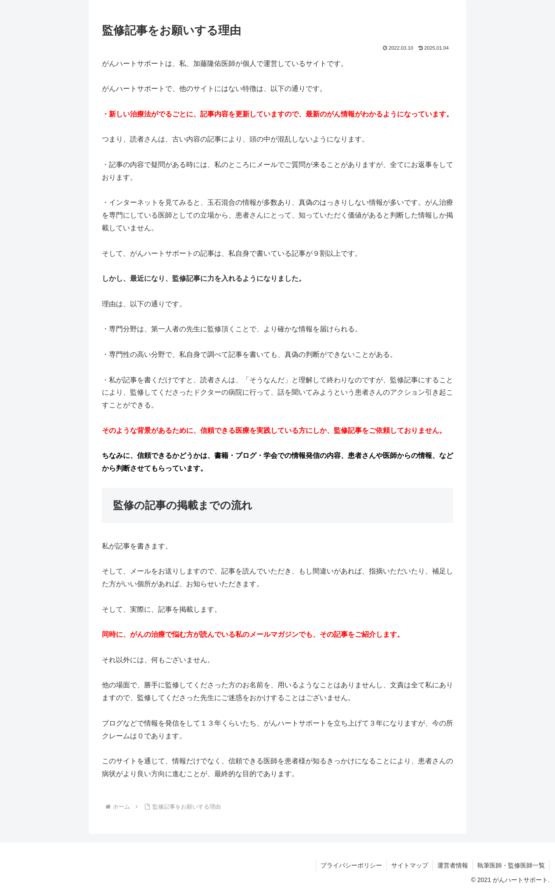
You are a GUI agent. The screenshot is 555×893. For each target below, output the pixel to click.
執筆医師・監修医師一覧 (511, 865)
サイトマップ (409, 865)
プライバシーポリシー (351, 865)
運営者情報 (452, 865)
